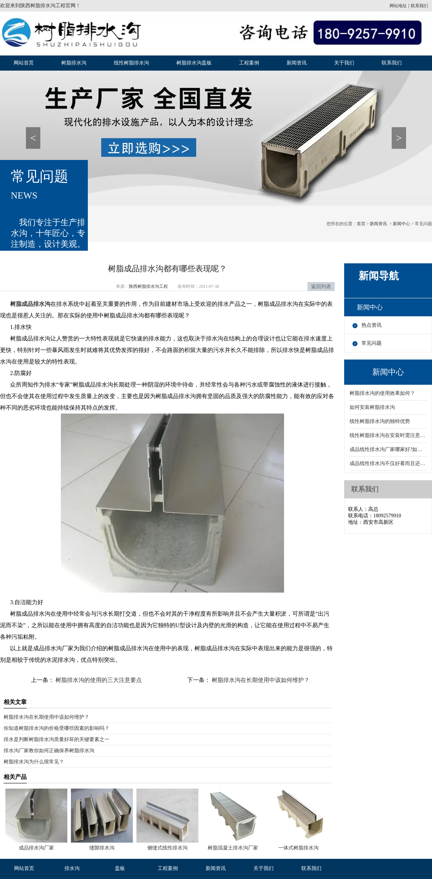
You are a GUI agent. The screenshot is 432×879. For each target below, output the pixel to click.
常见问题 (371, 343)
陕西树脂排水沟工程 (43, 5)
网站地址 (398, 5)
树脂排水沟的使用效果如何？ (382, 393)
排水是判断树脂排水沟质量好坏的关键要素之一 (56, 739)
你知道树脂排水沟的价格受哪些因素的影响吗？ (56, 728)
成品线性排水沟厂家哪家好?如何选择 (388, 449)
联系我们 (419, 5)
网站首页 (24, 63)
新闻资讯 (297, 63)
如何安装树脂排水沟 (372, 407)
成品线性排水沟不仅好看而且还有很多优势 (388, 463)
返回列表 (321, 286)
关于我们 (344, 63)
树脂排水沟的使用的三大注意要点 (98, 680)
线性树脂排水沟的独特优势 (380, 421)
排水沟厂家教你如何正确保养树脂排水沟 (49, 750)
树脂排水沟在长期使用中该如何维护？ (260, 680)
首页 (361, 223)
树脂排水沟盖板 (194, 63)
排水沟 (72, 868)
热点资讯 (371, 325)
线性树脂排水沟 (131, 63)
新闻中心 (401, 223)
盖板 (120, 868)
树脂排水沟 (73, 63)
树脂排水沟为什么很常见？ (34, 761)
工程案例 (249, 63)
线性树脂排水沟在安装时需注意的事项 (388, 435)
